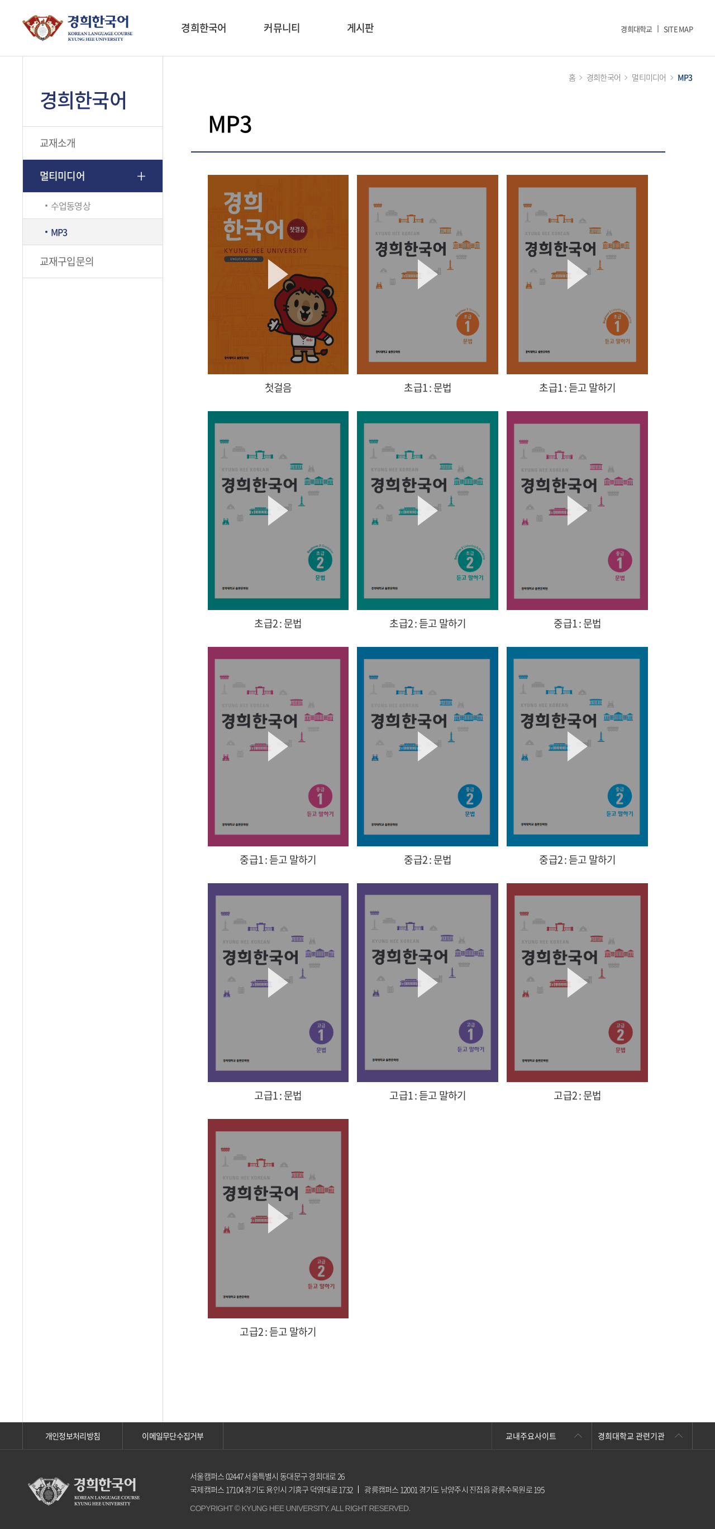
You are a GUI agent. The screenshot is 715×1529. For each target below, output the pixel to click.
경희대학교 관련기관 (631, 1435)
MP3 (59, 232)
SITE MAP (678, 28)
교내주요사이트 (531, 1435)
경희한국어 (203, 27)
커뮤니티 (282, 27)
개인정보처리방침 (72, 1435)
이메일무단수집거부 (173, 1435)
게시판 (360, 27)
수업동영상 (70, 205)
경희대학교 (636, 28)
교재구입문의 (67, 261)
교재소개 (58, 142)
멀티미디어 (62, 175)
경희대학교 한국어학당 (77, 28)
